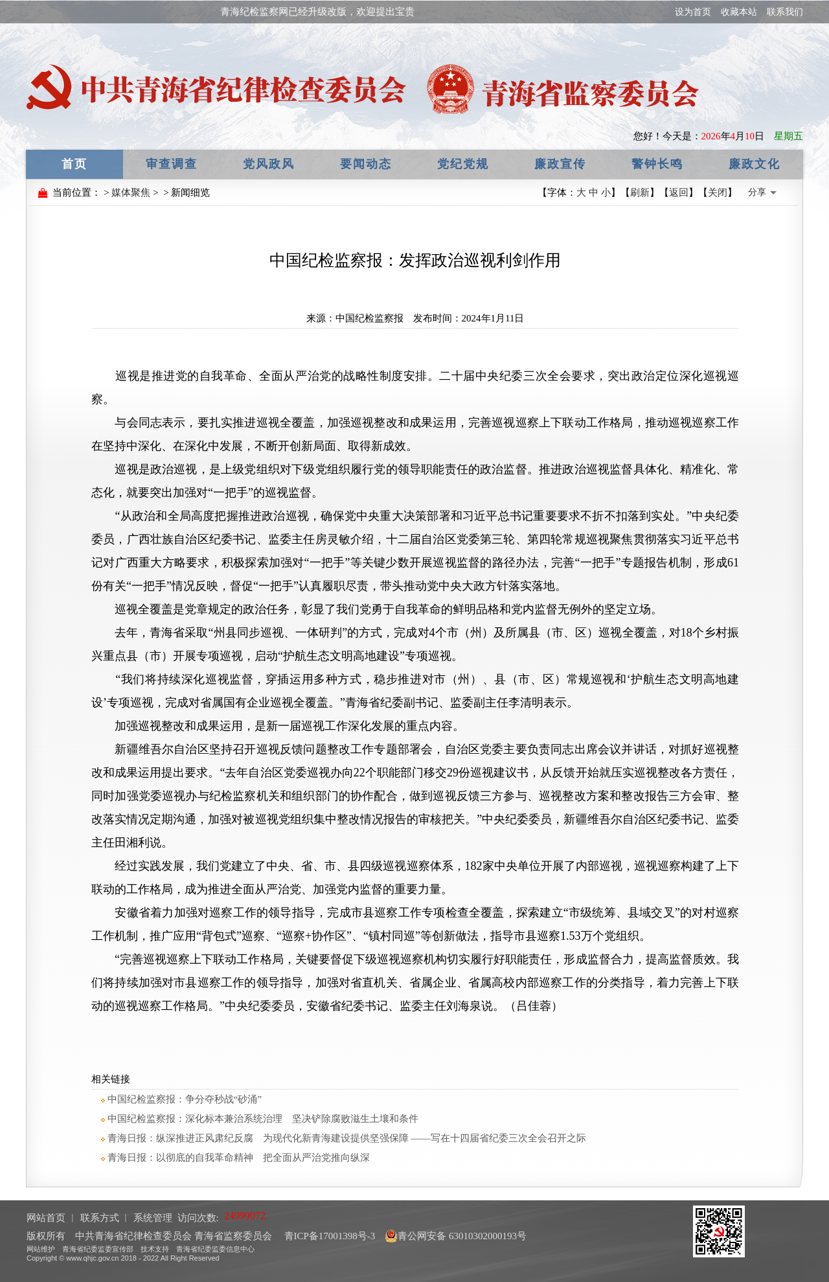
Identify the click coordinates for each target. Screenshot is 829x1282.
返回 (678, 192)
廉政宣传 (560, 163)
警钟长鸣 (657, 163)
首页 (74, 163)
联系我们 (785, 12)
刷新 (640, 192)
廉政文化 (754, 163)
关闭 (717, 192)
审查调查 (172, 163)
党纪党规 (463, 163)
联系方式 (99, 1218)
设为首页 (693, 12)
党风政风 (269, 163)
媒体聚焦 (130, 192)
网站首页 (46, 1218)
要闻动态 (366, 163)
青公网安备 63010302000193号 (456, 1236)
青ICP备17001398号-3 (329, 1236)
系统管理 (152, 1218)
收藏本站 (739, 12)
